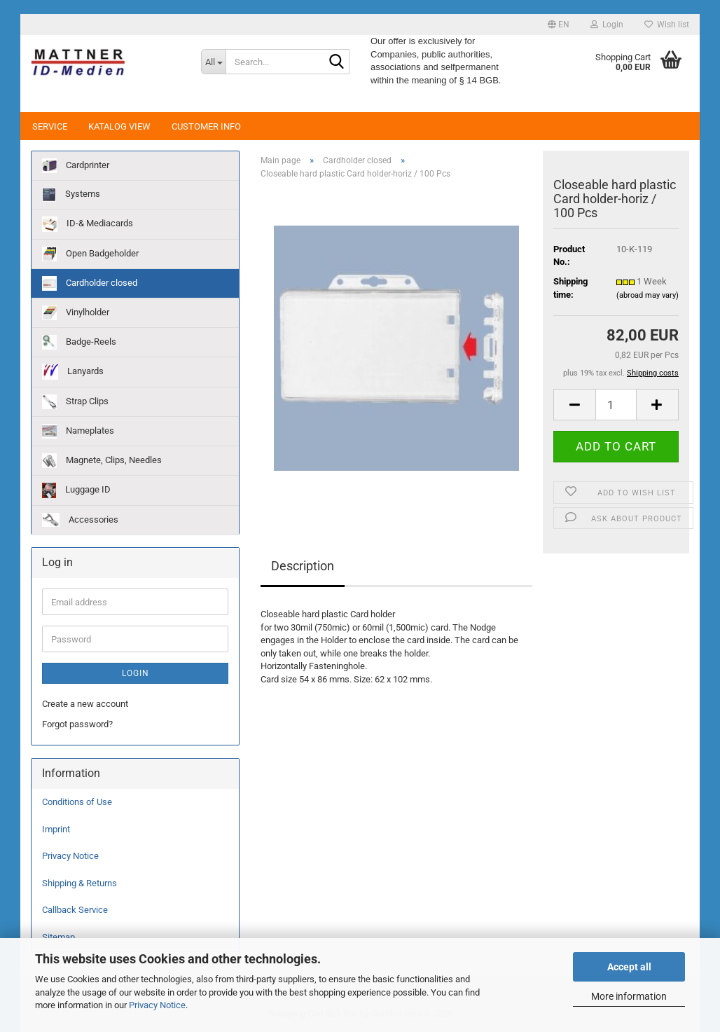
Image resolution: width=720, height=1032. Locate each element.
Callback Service (75, 909)
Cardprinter (75, 165)
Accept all (629, 966)
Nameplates (78, 431)
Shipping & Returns (79, 883)
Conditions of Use (77, 802)
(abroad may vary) (647, 295)
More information (629, 996)
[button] (558, 24)
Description (302, 565)
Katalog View (119, 126)
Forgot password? (77, 724)
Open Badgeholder (90, 254)
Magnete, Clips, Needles (102, 460)
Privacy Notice (157, 1005)
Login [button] (606, 24)
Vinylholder (75, 312)
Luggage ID (76, 490)
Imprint (56, 829)
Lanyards (73, 372)
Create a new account (85, 704)
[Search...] (213, 61)
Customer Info (206, 126)
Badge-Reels (79, 342)
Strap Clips (75, 401)
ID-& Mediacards (87, 224)
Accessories (80, 520)
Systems (71, 195)
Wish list (666, 24)
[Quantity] (616, 404)
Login (135, 673)
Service (49, 126)
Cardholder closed (89, 283)
